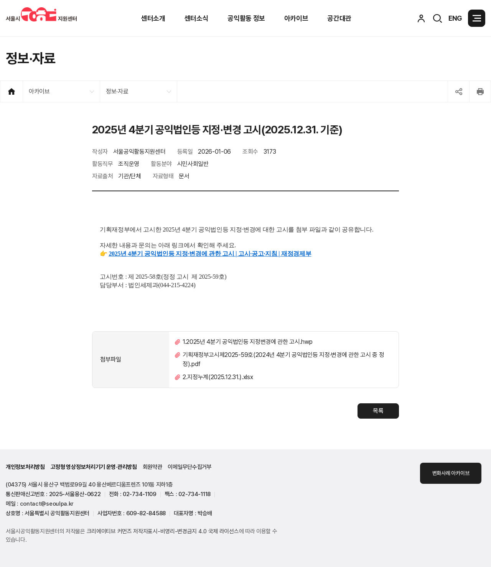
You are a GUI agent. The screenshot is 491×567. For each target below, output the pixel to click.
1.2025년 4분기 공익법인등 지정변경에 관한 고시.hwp (247, 341)
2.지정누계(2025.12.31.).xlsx (218, 377)
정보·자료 (117, 91)
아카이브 (39, 91)
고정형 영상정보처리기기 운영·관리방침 (94, 466)
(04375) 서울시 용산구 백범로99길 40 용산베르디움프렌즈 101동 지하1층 (89, 484)
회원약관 (152, 466)
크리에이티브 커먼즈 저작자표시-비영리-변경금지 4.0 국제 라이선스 (163, 531)
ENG (455, 18)
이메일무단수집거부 (189, 466)
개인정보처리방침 (25, 466)
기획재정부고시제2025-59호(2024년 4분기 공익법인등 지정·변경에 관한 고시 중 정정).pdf (283, 359)
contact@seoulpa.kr (47, 503)
